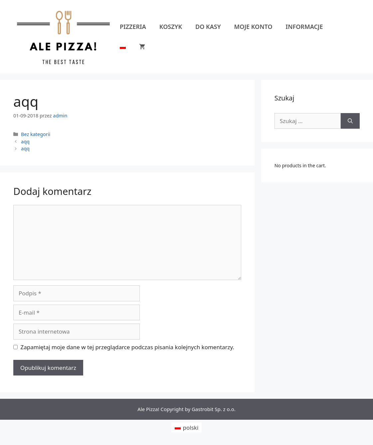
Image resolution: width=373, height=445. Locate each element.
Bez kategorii (35, 134)
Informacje (304, 27)
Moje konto (253, 27)
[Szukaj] (350, 121)
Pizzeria (133, 27)
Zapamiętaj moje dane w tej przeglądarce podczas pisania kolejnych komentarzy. (128, 347)
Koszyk (170, 27)
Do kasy (208, 27)
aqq (25, 141)
